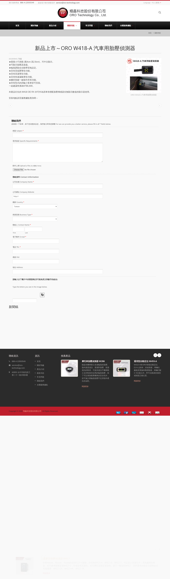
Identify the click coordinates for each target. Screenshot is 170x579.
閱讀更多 (85, 386)
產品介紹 (53, 25)
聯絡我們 (108, 25)
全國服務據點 (126, 25)
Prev (155, 355)
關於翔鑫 (35, 25)
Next (159, 355)
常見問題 (90, 25)
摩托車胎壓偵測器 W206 (93, 361)
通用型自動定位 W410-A (145, 361)
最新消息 (72, 25)
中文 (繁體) (155, 3)
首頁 (17, 25)
